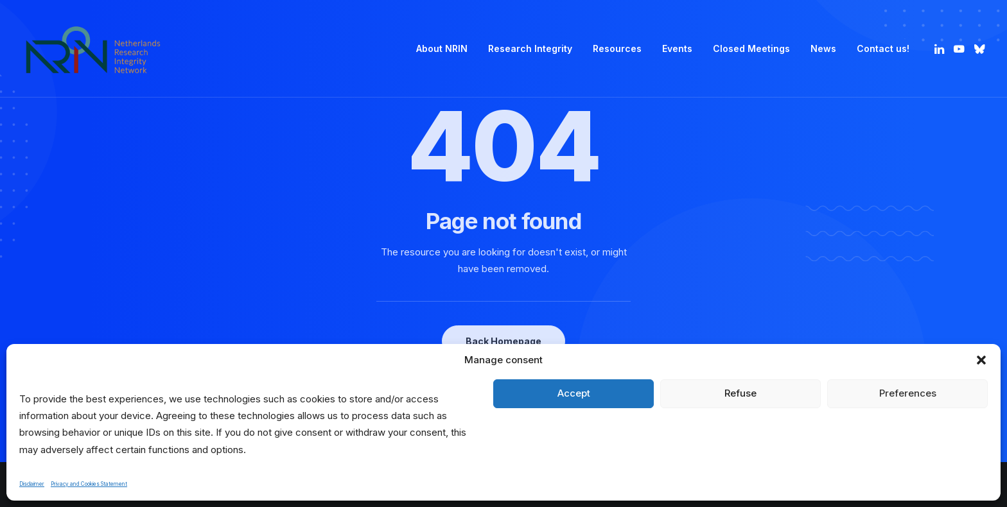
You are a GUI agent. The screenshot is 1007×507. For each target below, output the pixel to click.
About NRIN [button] (442, 48)
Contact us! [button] (883, 48)
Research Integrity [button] (530, 48)
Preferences (907, 393)
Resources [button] (617, 48)
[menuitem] (442, 49)
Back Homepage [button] (503, 341)
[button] (981, 360)
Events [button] (677, 48)
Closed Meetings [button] (751, 48)
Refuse (740, 393)
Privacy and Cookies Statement (89, 484)
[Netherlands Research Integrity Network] (93, 48)
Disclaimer (31, 484)
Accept (573, 393)
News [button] (823, 48)
